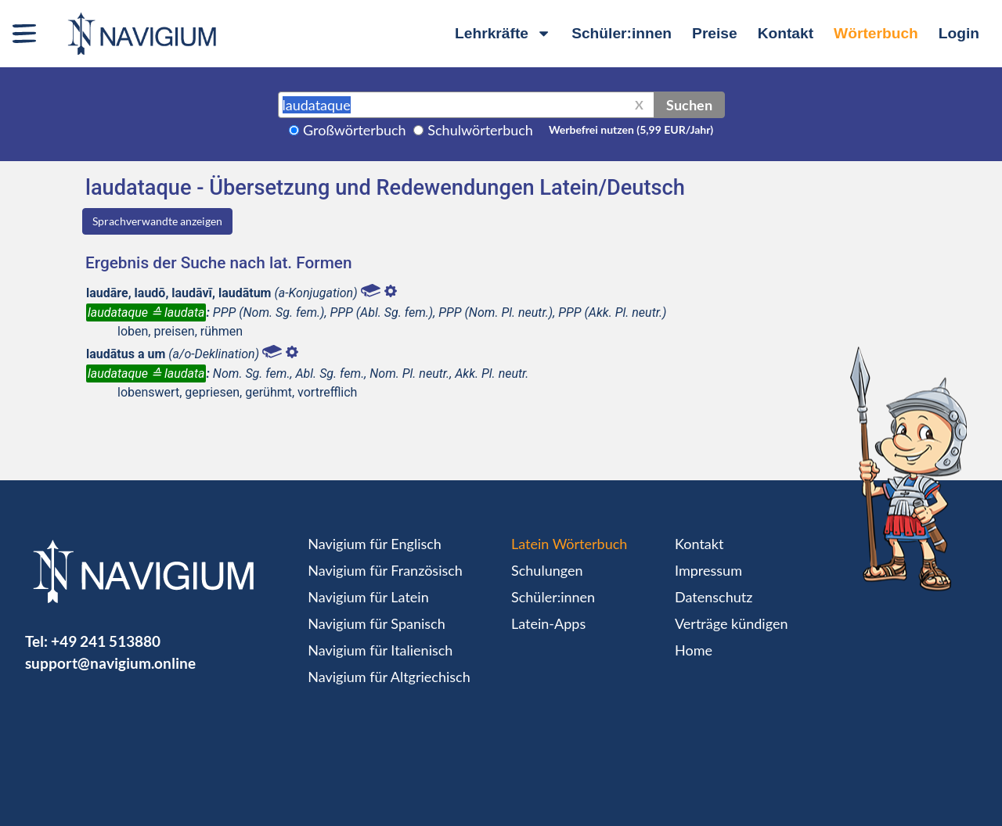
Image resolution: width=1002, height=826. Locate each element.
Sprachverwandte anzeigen (157, 221)
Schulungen (546, 570)
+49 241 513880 (105, 641)
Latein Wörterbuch (569, 543)
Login (959, 33)
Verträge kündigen (731, 623)
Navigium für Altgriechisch (389, 676)
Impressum (708, 570)
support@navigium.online (110, 663)
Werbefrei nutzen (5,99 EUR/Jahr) (631, 129)
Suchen (689, 104)
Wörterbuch (876, 33)
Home (693, 650)
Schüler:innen (621, 33)
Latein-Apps (548, 623)
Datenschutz (713, 596)
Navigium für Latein (368, 596)
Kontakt (785, 33)
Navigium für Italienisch (380, 650)
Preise (714, 33)
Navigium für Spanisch (376, 623)
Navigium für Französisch (385, 570)
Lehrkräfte (503, 33)
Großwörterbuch (354, 130)
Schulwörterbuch (480, 130)
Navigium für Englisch (375, 543)
